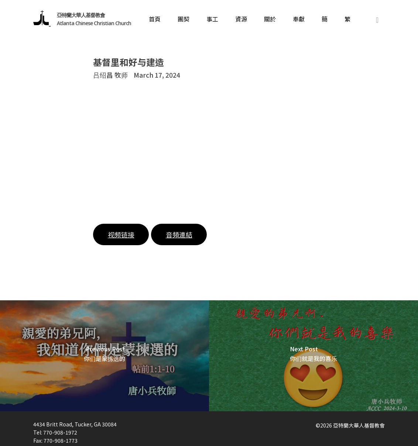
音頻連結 (179, 234)
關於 (270, 19)
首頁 (155, 19)
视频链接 (121, 234)
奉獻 (299, 19)
